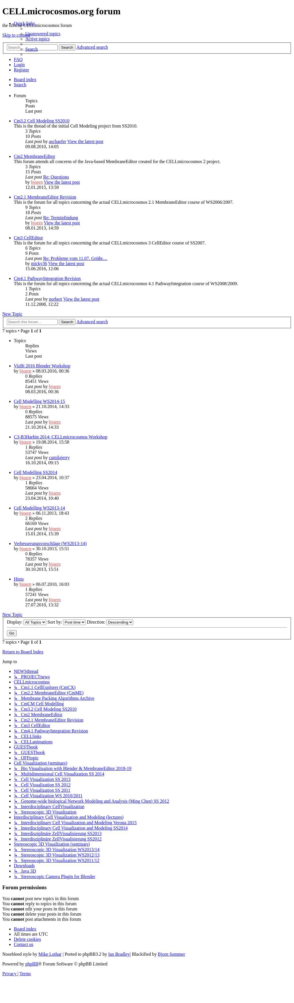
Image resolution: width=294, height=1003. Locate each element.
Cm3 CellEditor (28, 237)
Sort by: (66, 622)
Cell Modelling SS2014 (35, 472)
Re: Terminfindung (60, 217)
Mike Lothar (49, 954)
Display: (26, 622)
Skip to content (16, 35)
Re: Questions (56, 177)
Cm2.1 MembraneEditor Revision (45, 197)
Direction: (110, 622)
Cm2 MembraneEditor (34, 156)
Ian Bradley (119, 954)
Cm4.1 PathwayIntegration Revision (47, 278)
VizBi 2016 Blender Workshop (42, 365)
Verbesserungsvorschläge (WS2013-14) (50, 543)
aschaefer (57, 141)
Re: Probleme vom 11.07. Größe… (75, 258)
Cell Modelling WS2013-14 (39, 508)
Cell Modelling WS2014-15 (39, 401)
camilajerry (59, 457)
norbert (55, 299)
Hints (19, 579)
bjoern (37, 182)
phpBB (31, 963)
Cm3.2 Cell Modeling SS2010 (41, 120)
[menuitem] (42, 33)
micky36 (39, 263)
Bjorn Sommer (171, 954)
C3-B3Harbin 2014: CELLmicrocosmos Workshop (60, 436)
